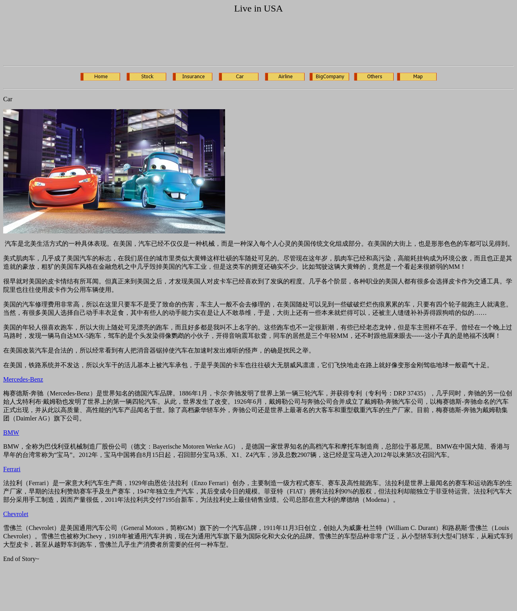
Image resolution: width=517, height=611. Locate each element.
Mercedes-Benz (23, 379)
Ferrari (12, 469)
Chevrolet (15, 514)
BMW (11, 432)
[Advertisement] (148, 41)
